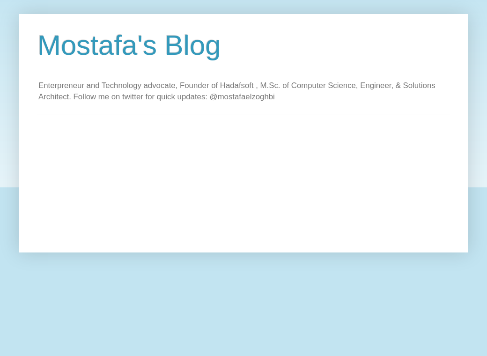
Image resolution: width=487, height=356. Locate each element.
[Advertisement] (198, 179)
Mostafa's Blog (129, 45)
